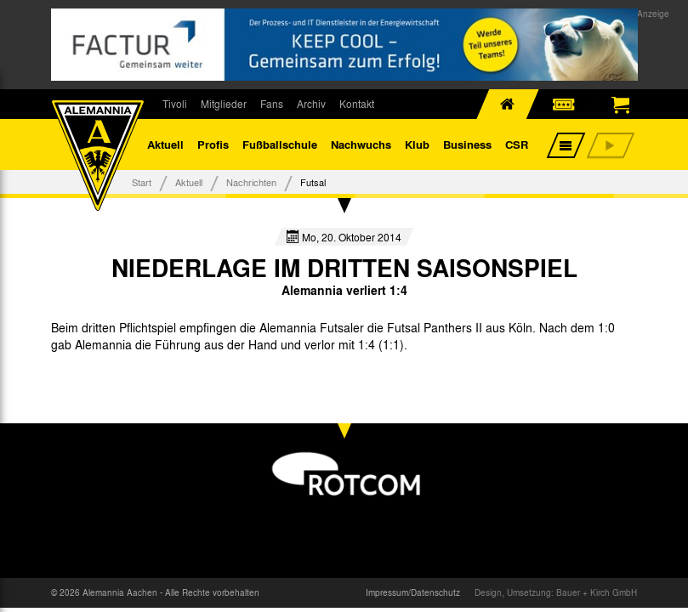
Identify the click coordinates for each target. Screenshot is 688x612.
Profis (213, 144)
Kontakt (356, 103)
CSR (516, 144)
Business (467, 144)
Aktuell (165, 144)
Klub (417, 144)
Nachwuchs (361, 144)
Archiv (311, 103)
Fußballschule (279, 144)
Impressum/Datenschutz (413, 592)
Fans (271, 103)
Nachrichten (251, 182)
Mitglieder (224, 103)
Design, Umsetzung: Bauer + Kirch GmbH (556, 592)
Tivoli (174, 103)
